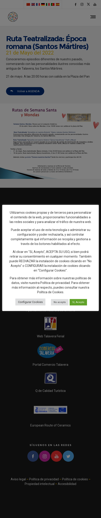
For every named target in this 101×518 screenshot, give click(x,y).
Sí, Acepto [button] (78, 302)
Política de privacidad (55, 283)
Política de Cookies (50, 292)
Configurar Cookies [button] (30, 302)
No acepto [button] (60, 302)
